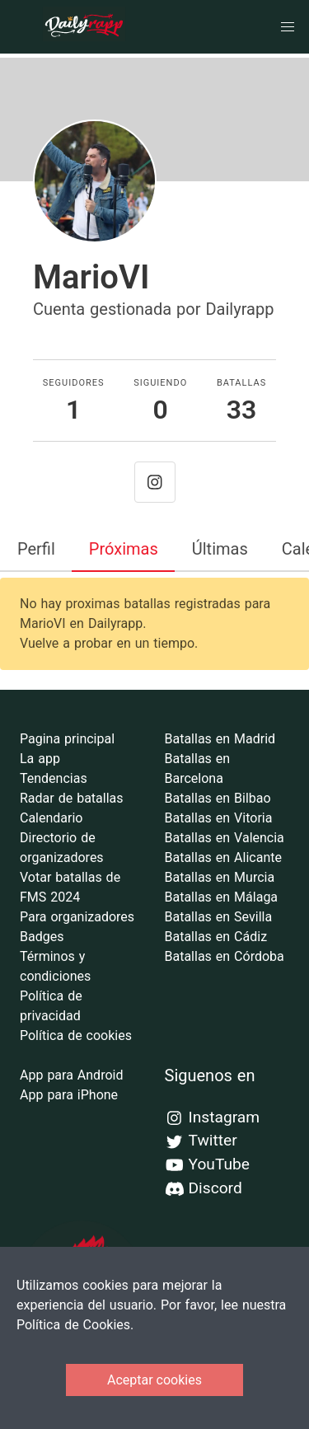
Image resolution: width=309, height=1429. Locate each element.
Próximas (123, 549)
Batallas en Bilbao (218, 798)
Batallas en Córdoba (224, 956)
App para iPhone (69, 1095)
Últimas (220, 549)
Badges (41, 936)
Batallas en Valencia (224, 838)
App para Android (71, 1075)
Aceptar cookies (154, 1380)
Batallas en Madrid (220, 739)
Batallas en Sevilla (219, 917)
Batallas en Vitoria (219, 818)
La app (40, 758)
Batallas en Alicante (223, 857)
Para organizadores (77, 917)
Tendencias (53, 778)
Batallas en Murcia (220, 877)
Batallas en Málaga (222, 897)
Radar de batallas (72, 798)
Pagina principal (67, 739)
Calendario (51, 818)
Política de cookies (76, 1035)
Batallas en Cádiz (216, 936)
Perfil (36, 549)
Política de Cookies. (74, 1325)
